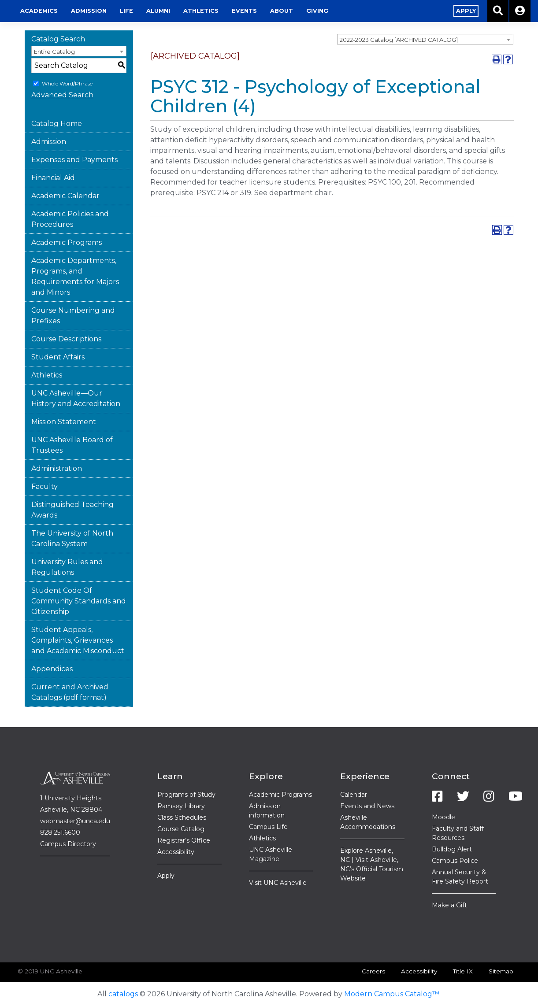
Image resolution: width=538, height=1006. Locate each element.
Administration (56, 468)
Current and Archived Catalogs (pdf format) (69, 692)
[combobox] (425, 39)
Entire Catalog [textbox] (54, 51)
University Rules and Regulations (67, 567)
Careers (373, 971)
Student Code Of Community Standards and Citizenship (78, 601)
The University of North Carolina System (72, 538)
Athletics (289, 10)
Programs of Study (186, 795)
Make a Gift (449, 905)
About (369, 10)
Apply (165, 876)
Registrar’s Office (183, 840)
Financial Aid (53, 178)
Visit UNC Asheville (278, 883)
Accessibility (175, 852)
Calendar (353, 795)
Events (332, 10)
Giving (405, 10)
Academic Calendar (65, 196)
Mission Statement (63, 422)
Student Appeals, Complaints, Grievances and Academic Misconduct (77, 640)
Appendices (52, 669)
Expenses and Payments (74, 159)
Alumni (246, 10)
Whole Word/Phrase (67, 83)
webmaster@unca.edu (75, 821)
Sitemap (501, 971)
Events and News (367, 806)
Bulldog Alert (452, 849)
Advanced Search (62, 95)
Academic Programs (66, 242)
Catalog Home (56, 123)
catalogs (123, 994)
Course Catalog (180, 829)
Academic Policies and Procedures (70, 219)
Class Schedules (181, 817)
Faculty (44, 486)
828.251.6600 (60, 832)
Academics (127, 10)
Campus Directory (68, 844)
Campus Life (268, 827)
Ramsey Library (181, 806)
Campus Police (455, 861)
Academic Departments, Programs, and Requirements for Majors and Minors (75, 276)
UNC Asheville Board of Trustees (72, 445)
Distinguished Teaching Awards (72, 509)
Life (214, 10)
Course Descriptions (66, 339)
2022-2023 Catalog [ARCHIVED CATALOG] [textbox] (399, 39)
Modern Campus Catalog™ (391, 994)
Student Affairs (58, 357)
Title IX (463, 971)
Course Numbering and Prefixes (73, 315)
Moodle (443, 817)
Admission (177, 10)
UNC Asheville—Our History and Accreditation (75, 398)
